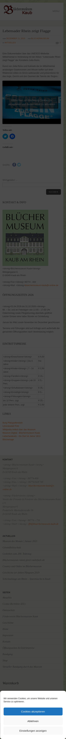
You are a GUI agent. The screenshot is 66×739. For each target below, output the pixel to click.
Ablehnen (33, 721)
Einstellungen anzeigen (33, 730)
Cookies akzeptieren (33, 711)
